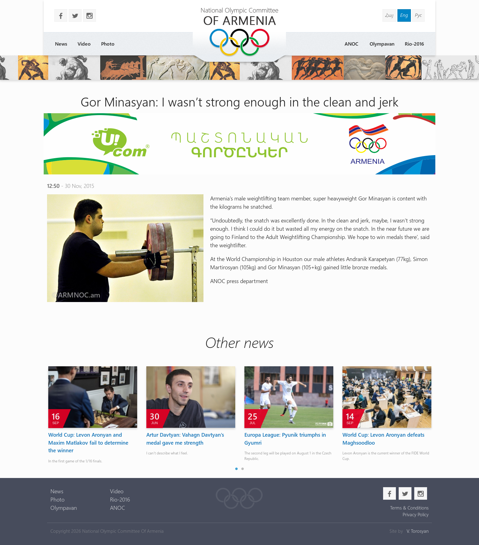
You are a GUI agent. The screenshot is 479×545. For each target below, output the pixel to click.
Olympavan (382, 43)
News (61, 43)
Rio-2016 (414, 43)
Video (84, 43)
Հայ (389, 15)
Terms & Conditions (409, 508)
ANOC (351, 43)
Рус (418, 15)
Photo (108, 43)
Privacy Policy (416, 514)
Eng (404, 15)
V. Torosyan (418, 531)
